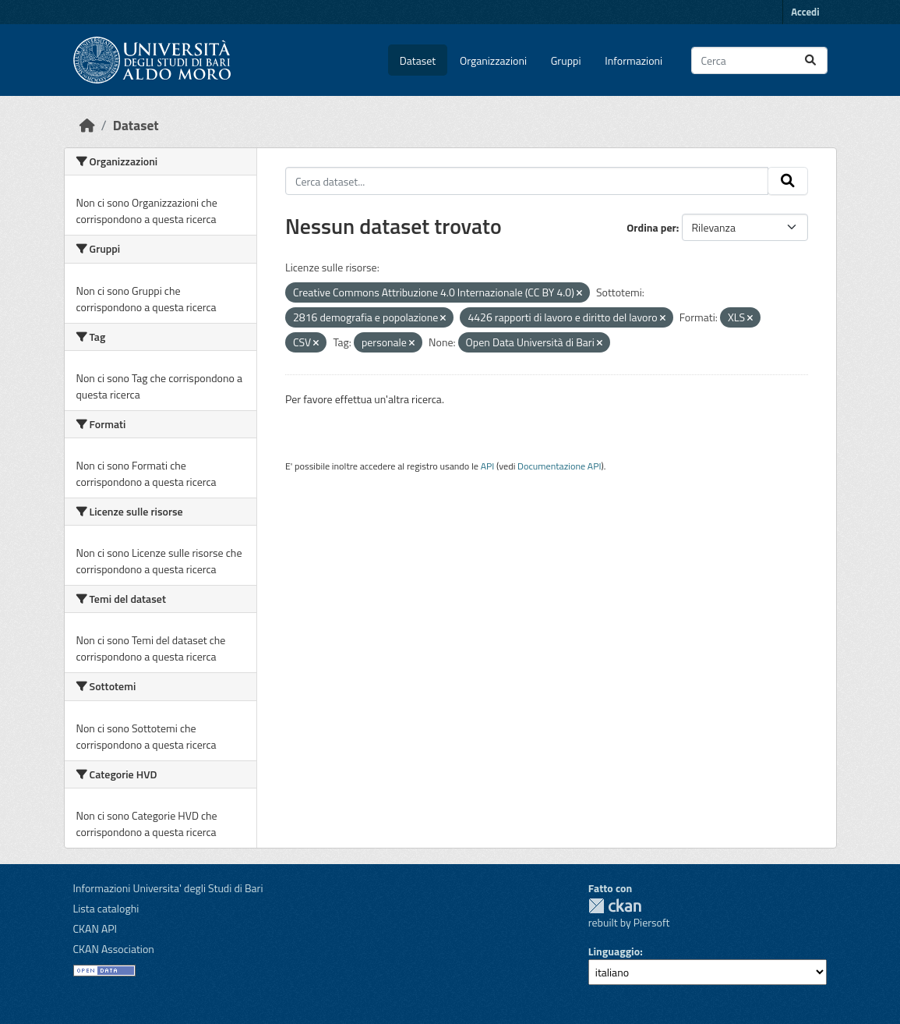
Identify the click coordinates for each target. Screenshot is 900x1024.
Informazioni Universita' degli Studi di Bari (168, 888)
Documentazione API (559, 466)
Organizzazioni (493, 60)
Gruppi (566, 60)
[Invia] (810, 60)
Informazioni (633, 60)
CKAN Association (113, 949)
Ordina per (651, 227)
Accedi (805, 11)
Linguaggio (614, 951)
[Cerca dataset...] (759, 60)
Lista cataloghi (106, 908)
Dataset (418, 60)
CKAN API (95, 928)
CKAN (614, 906)
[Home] (87, 125)
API (488, 466)
